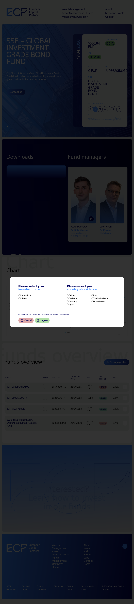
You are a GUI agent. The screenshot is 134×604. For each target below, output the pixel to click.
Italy (95, 296)
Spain (71, 305)
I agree (42, 320)
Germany (73, 302)
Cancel (26, 320)
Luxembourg (99, 302)
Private (23, 299)
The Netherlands (100, 299)
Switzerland (74, 299)
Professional (25, 296)
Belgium (72, 296)
